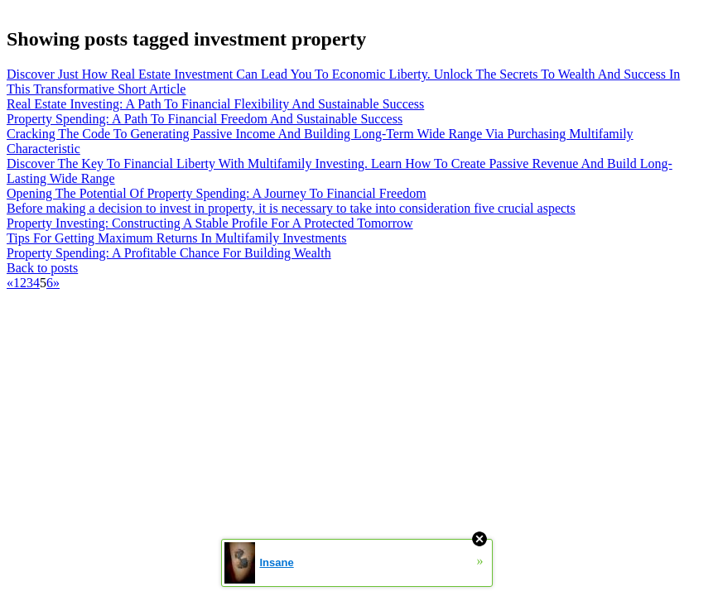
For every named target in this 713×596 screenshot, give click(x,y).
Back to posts (42, 268)
